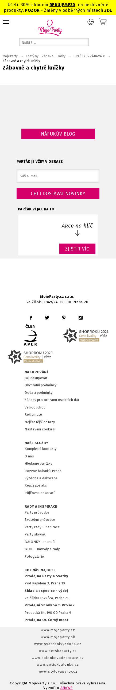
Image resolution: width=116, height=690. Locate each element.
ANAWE (66, 687)
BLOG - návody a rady (42, 549)
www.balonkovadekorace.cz (58, 658)
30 (72, 4)
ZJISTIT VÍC (77, 249)
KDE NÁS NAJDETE (40, 570)
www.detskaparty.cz (58, 651)
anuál (51, 542)
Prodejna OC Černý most (46, 620)
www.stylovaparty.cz (58, 671)
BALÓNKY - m (36, 542)
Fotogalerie (34, 556)
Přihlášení (91, 22)
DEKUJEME (59, 4)
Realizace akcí (36, 485)
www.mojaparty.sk (58, 637)
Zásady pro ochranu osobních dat (52, 400)
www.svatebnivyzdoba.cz (58, 644)
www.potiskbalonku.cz (58, 664)
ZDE (108, 10)
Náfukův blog (58, 134)
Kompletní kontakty (40, 449)
